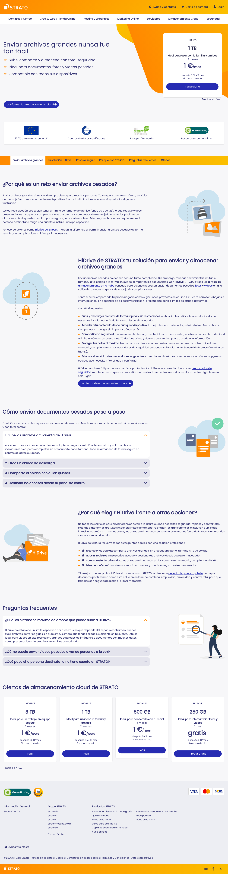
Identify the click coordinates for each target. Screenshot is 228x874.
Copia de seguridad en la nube (109, 827)
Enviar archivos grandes (28, 160)
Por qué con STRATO (111, 160)
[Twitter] (220, 869)
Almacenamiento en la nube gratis (112, 811)
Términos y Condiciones (115, 858)
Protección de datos (42, 858)
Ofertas (165, 160)
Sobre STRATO (12, 811)
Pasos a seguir (85, 160)
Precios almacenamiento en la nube (156, 811)
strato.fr (52, 819)
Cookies (60, 858)
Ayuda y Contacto (18, 847)
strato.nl (52, 815)
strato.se (53, 827)
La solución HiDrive (59, 160)
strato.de (53, 811)
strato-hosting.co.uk (59, 823)
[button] (194, 7)
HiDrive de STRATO (46, 229)
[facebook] (213, 869)
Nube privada (100, 831)
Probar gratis (198, 753)
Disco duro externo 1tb (104, 823)
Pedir (30, 753)
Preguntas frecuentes (142, 160)
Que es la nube (100, 815)
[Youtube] (206, 869)
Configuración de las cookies (83, 858)
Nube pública (143, 815)
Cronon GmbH (56, 834)
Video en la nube (145, 819)
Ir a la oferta (192, 86)
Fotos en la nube (101, 819)
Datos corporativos (142, 858)
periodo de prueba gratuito (185, 573)
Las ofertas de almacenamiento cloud (31, 104)
